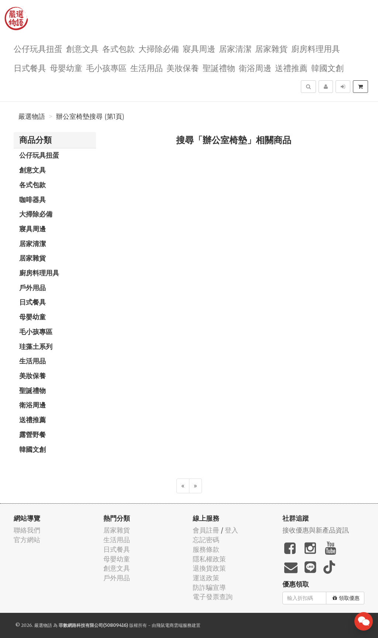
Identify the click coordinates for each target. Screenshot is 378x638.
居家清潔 (235, 48)
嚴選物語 (31, 117)
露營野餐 (32, 434)
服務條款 (206, 549)
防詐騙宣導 (209, 587)
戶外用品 (32, 287)
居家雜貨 (271, 48)
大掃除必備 (158, 48)
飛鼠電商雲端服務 (174, 625)
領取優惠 (346, 598)
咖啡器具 (32, 199)
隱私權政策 (209, 559)
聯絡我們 (27, 530)
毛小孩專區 (106, 67)
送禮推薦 (291, 67)
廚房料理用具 (315, 48)
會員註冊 (206, 530)
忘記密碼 (206, 539)
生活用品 (146, 67)
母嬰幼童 (66, 67)
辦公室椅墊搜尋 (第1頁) (90, 117)
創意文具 (82, 48)
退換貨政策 (209, 568)
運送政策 (206, 578)
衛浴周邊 (255, 67)
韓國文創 (327, 67)
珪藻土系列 (35, 346)
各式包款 (118, 48)
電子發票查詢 (213, 596)
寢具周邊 (199, 48)
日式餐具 (30, 67)
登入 (231, 530)
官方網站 (27, 539)
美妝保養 (182, 67)
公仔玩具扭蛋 (38, 48)
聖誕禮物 (219, 67)
